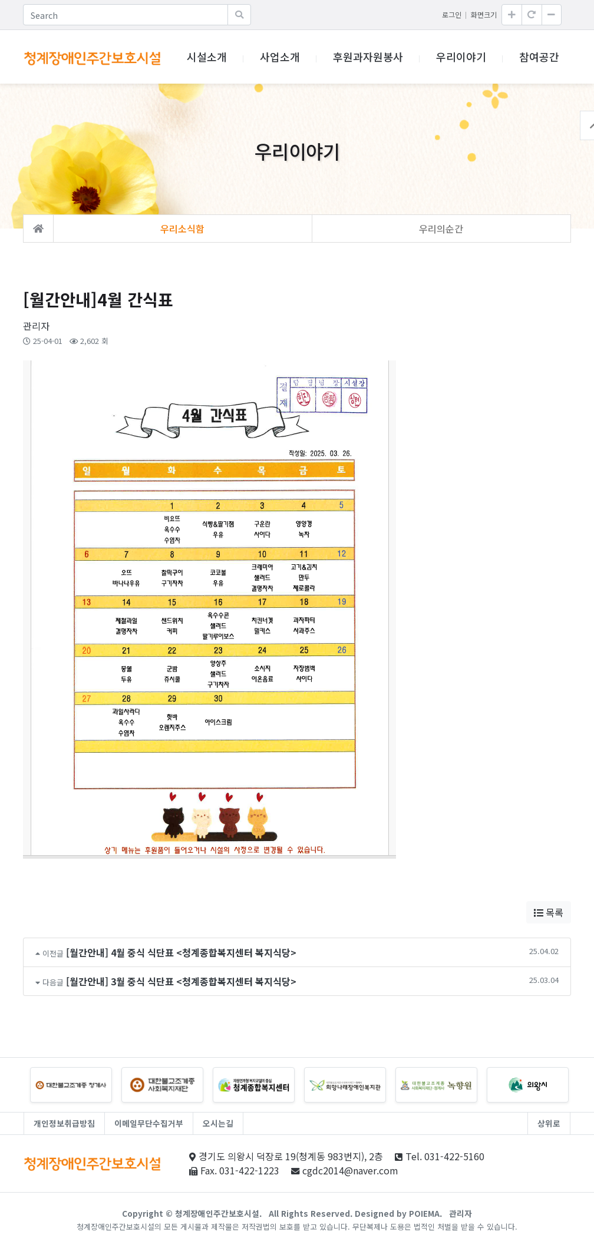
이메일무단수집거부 (148, 1123)
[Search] (125, 14)
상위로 (548, 1123)
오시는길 (218, 1123)
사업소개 (280, 56)
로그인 (451, 14)
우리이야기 (461, 56)
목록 (548, 912)
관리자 (460, 1213)
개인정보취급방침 (64, 1123)
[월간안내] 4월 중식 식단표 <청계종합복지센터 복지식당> (181, 952)
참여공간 (539, 56)
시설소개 (207, 56)
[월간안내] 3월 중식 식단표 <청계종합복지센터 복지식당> (181, 981)
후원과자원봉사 (368, 56)
